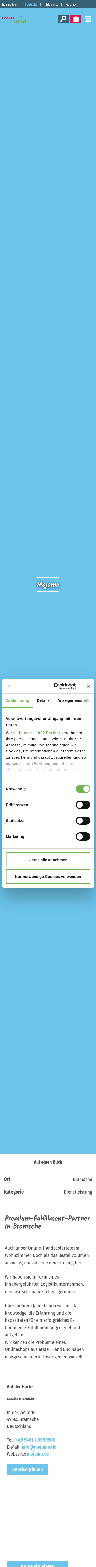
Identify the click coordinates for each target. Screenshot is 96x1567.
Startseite (31, 4)
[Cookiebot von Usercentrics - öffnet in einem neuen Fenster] (56, 686)
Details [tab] (43, 700)
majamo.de (38, 1454)
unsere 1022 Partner (40, 732)
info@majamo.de (39, 1447)
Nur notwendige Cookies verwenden (48, 876)
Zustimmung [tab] (17, 700)
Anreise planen (27, 1469)
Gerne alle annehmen (48, 860)
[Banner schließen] (88, 686)
